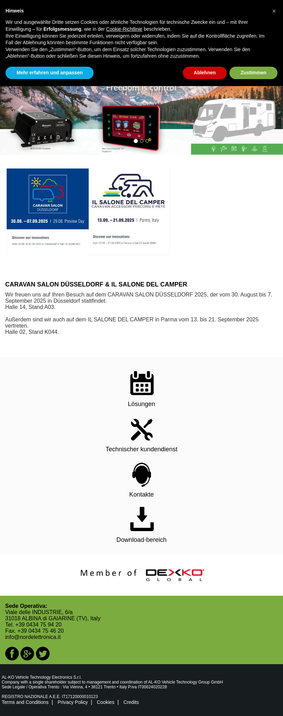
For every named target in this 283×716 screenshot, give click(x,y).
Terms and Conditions (25, 702)
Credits (131, 702)
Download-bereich (141, 539)
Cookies (105, 702)
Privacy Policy (73, 702)
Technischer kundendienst (141, 449)
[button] (21, 109)
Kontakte (141, 494)
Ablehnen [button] (205, 72)
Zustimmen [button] (253, 72)
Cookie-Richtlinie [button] (124, 29)
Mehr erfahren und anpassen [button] (50, 72)
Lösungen (141, 404)
